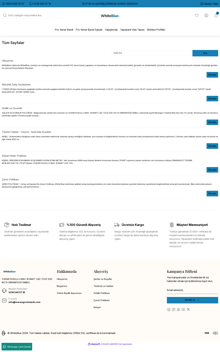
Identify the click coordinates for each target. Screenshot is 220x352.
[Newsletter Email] (192, 295)
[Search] (33, 17)
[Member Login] (205, 17)
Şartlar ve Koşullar (103, 284)
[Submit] (192, 305)
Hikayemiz (7, 64)
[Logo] (110, 16)
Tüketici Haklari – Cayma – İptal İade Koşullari (26, 136)
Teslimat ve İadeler (104, 291)
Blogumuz (62, 291)
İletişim (97, 313)
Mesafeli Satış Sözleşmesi (16, 88)
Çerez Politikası (10, 184)
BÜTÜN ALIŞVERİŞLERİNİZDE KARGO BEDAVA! (110, 3)
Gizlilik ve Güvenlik (12, 112)
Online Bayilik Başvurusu (70, 298)
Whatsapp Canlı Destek (17, 346)
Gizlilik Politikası (102, 298)
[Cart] (215, 17)
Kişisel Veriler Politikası (14, 160)
